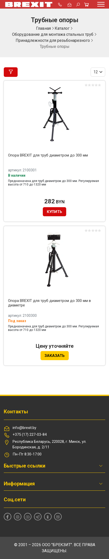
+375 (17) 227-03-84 (30, 434)
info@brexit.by (24, 427)
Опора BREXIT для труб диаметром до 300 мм (48, 155)
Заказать (55, 355)
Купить (54, 211)
